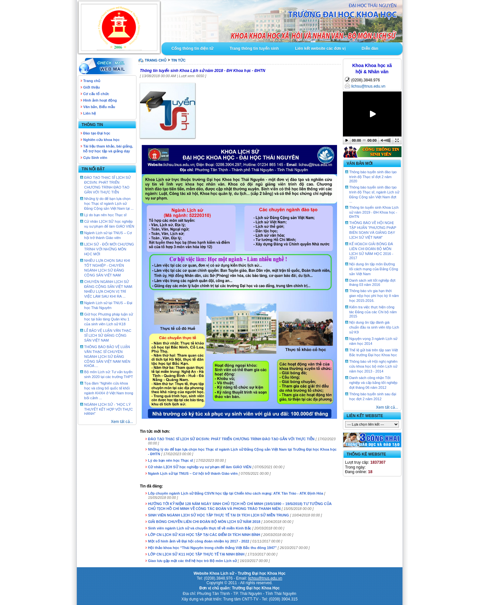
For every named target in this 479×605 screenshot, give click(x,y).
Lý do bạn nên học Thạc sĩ (105, 215)
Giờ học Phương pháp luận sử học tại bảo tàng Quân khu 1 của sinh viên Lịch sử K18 (108, 319)
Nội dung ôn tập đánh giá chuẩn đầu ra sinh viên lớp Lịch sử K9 (374, 327)
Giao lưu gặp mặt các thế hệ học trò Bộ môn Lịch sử (192, 561)
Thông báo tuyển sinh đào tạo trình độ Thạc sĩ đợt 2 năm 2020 (373, 176)
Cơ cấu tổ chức (96, 94)
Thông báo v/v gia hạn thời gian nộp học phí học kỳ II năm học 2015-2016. (374, 295)
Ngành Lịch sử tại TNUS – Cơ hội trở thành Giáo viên (193, 473)
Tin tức (178, 60)
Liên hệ (89, 113)
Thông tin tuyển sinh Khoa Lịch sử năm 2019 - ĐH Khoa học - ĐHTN (374, 211)
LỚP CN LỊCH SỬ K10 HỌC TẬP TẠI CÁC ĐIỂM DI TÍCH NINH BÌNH (204, 535)
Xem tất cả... (122, 421)
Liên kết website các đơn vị (320, 48)
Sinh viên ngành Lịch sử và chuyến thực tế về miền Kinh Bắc (199, 528)
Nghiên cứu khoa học (101, 140)
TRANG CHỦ (155, 60)
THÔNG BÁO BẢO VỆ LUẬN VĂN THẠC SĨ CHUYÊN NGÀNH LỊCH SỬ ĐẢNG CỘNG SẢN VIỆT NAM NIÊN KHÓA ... (107, 356)
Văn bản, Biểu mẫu (99, 107)
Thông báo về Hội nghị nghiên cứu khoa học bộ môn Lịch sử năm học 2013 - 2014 (373, 366)
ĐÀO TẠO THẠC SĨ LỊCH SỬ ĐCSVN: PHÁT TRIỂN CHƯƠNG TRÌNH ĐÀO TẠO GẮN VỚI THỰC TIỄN (231, 439)
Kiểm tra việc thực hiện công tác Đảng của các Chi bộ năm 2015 (373, 311)
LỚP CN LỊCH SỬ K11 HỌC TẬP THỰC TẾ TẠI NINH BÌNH (196, 554)
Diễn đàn (370, 48)
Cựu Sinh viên (95, 158)
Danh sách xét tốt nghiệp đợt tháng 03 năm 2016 (372, 282)
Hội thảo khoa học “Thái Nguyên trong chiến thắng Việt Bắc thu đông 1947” (212, 548)
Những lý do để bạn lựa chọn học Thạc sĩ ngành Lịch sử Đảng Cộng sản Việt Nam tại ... (109, 203)
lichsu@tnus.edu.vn (368, 86)
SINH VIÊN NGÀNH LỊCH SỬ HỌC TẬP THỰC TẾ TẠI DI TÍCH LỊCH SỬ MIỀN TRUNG (218, 515)
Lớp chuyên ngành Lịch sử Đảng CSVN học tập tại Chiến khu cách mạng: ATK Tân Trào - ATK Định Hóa (235, 493)
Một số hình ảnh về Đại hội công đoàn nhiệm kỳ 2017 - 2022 (198, 541)
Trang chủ (92, 81)
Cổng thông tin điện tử (193, 48)
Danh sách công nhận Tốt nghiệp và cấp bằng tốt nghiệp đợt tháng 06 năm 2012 (373, 382)
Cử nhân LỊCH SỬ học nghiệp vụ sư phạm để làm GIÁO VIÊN (200, 467)
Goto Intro (282, 21)
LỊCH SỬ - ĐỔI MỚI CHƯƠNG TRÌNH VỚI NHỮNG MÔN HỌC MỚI (109, 249)
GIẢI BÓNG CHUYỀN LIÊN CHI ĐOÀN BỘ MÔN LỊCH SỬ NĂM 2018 (204, 522)
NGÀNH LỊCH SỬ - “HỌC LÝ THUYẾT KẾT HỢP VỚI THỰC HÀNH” (108, 408)
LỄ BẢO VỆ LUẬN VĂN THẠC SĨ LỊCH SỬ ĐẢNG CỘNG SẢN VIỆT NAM (108, 335)
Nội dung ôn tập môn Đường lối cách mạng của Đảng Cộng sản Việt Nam (373, 269)
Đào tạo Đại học (96, 133)
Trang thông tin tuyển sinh (254, 48)
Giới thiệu (91, 87)
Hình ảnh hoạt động (100, 100)
